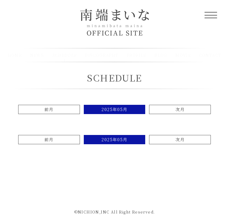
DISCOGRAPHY (101, 55)
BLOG (160, 55)
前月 (49, 109)
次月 (180, 109)
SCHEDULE (114, 77)
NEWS (37, 55)
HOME (15, 55)
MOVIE (183, 55)
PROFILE (136, 55)
